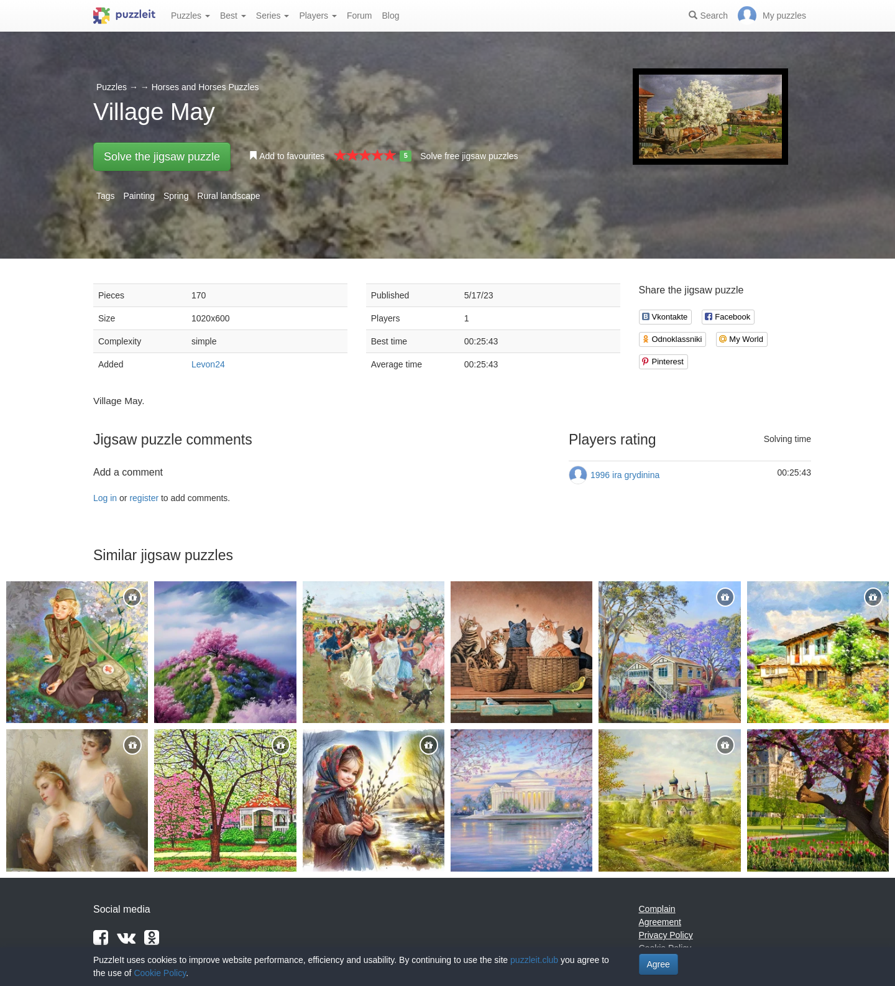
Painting (139, 196)
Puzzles (190, 16)
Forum (359, 16)
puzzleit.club (534, 960)
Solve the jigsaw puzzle (162, 156)
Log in (105, 498)
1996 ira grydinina (624, 475)
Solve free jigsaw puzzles (469, 156)
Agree (658, 964)
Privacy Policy (666, 935)
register (143, 498)
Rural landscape (228, 196)
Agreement (660, 922)
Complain (657, 909)
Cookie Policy (160, 973)
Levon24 (208, 364)
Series (273, 16)
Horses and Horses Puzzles (205, 87)
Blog (390, 16)
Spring (175, 196)
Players (318, 16)
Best (233, 16)
